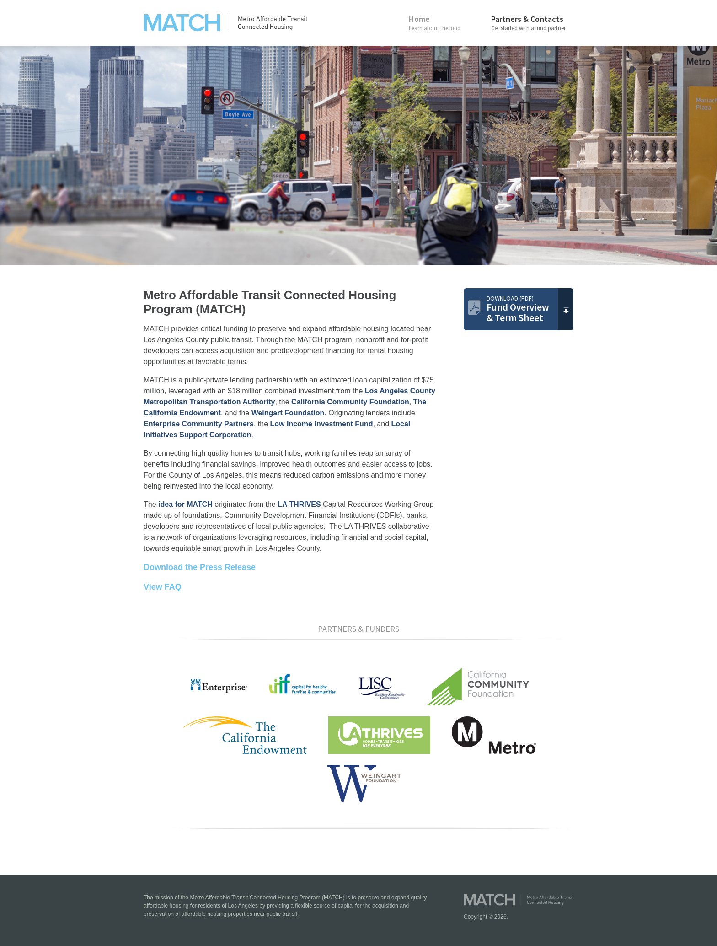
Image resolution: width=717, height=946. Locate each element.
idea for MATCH (185, 504)
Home (450, 23)
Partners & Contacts (532, 23)
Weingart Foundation (288, 413)
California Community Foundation (350, 402)
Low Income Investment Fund (321, 424)
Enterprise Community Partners (199, 424)
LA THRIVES (299, 504)
